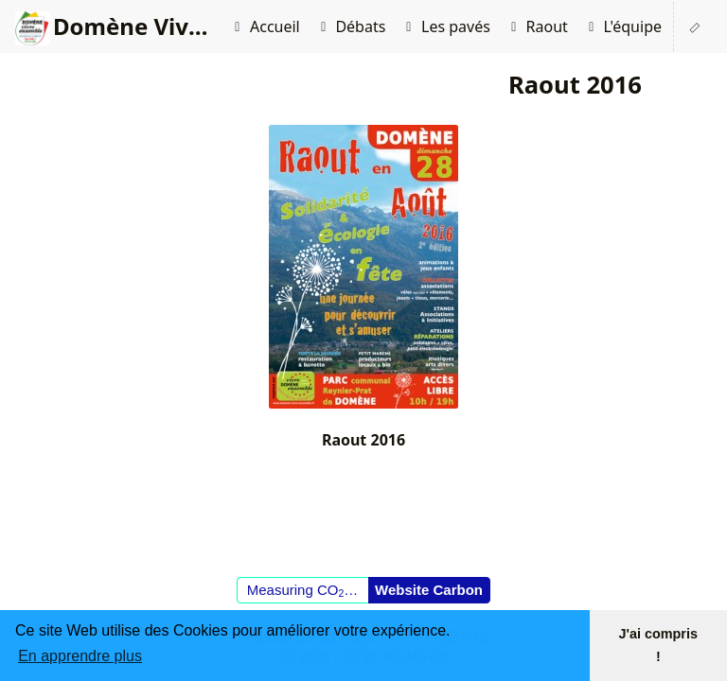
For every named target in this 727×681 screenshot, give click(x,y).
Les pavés (445, 26)
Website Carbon (429, 590)
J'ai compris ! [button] (658, 645)
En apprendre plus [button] (80, 656)
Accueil (264, 26)
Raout (536, 26)
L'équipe (622, 26)
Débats (350, 26)
